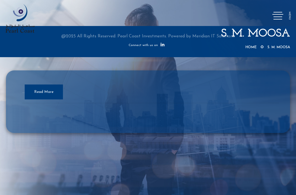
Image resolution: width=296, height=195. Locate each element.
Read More (43, 92)
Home (251, 47)
